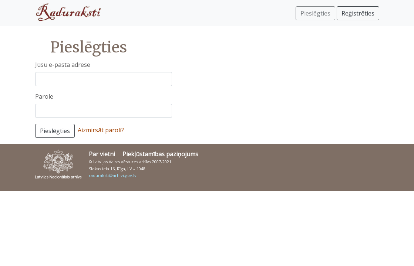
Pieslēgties (55, 131)
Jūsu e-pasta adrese (62, 65)
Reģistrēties (357, 13)
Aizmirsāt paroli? (101, 130)
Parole (44, 96)
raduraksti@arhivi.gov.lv (113, 175)
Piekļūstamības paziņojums (160, 154)
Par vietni (102, 154)
